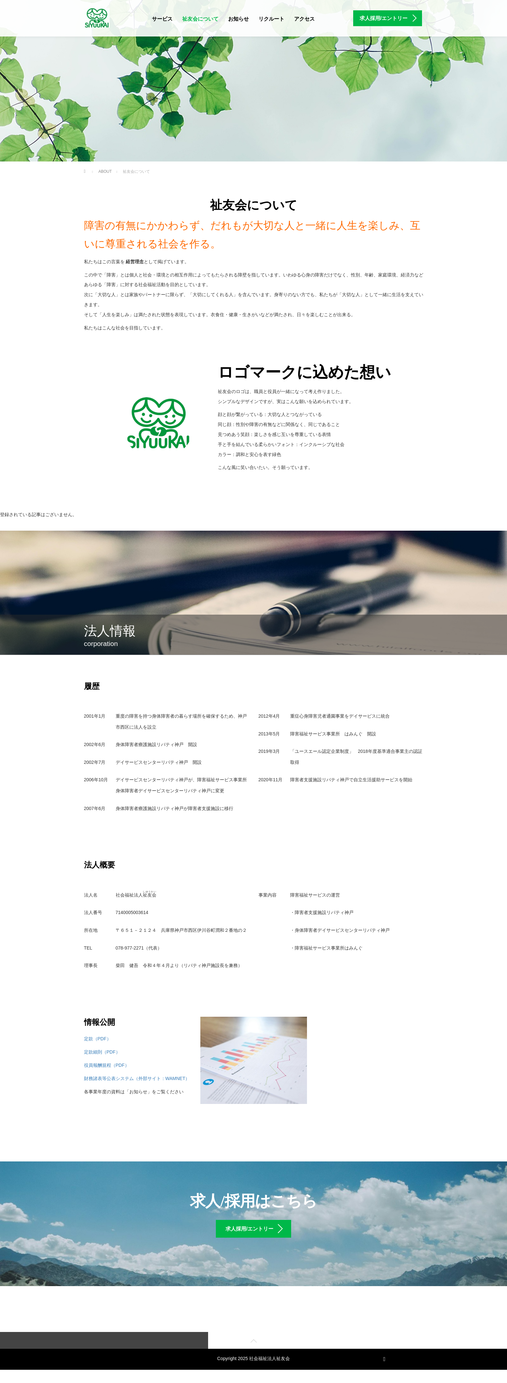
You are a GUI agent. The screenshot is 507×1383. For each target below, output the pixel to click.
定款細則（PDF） (102, 1052)
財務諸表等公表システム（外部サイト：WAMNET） (137, 1078)
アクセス (304, 19)
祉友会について (200, 19)
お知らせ (238, 19)
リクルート (271, 19)
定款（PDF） (97, 1038)
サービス (162, 19)
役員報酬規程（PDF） (106, 1065)
